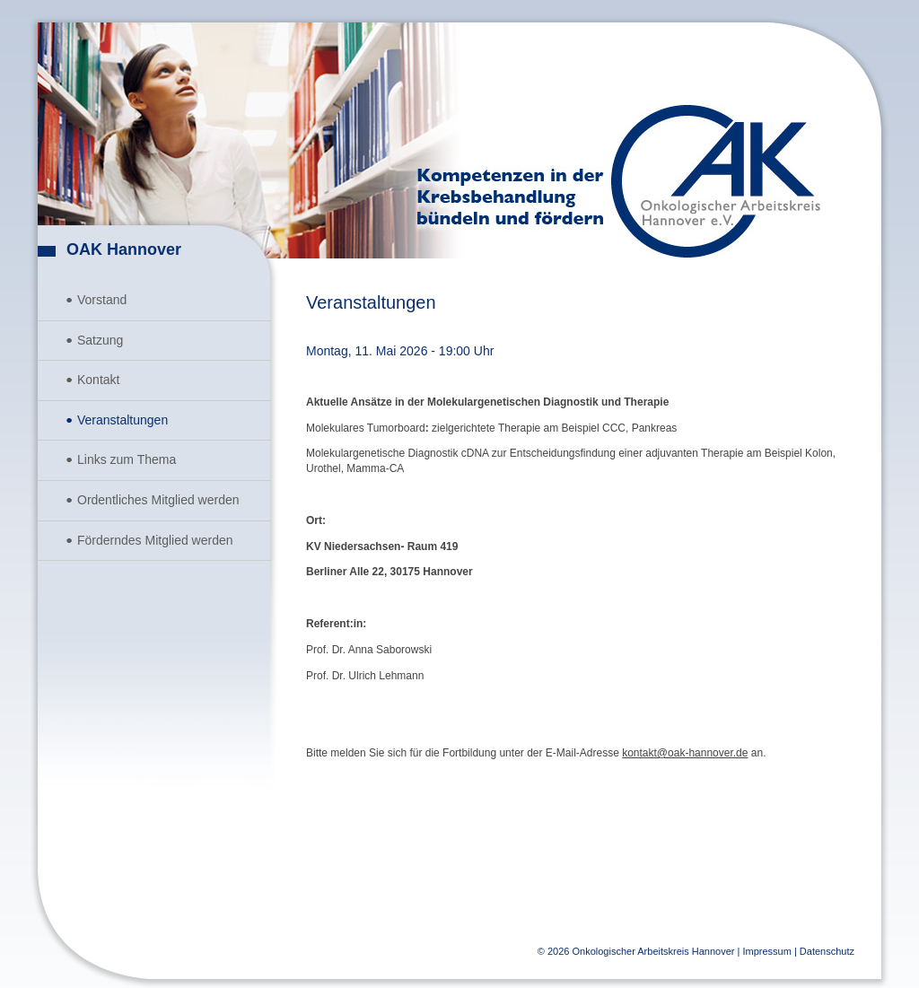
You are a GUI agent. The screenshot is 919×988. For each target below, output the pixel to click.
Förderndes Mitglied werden (155, 540)
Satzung (100, 340)
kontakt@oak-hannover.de (685, 753)
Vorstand (102, 300)
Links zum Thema (126, 459)
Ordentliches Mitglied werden (158, 500)
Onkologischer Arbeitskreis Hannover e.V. (715, 181)
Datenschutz (827, 951)
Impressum (766, 951)
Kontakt (98, 379)
